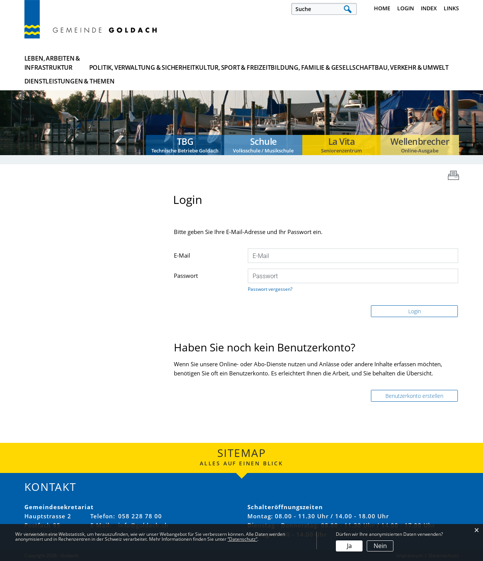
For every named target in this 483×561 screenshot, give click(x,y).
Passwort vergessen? (270, 289)
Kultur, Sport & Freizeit (207, 63)
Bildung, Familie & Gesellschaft (281, 63)
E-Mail (182, 255)
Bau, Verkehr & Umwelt (354, 63)
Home (382, 8)
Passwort (186, 275)
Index (429, 8)
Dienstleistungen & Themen (422, 63)
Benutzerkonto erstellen (414, 395)
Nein (380, 546)
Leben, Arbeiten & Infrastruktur (52, 63)
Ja (349, 546)
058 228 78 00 (140, 516)
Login (405, 8)
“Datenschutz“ (242, 539)
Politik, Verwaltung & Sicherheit (132, 63)
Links (451, 8)
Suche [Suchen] (348, 9)
